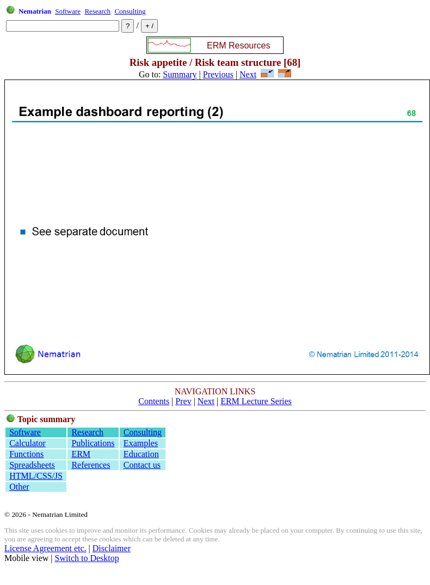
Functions (26, 454)
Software (68, 11)
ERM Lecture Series (256, 401)
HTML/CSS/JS (36, 475)
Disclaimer (112, 548)
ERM (80, 454)
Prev (183, 401)
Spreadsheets (32, 465)
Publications (92, 443)
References (90, 465)
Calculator (27, 443)
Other (19, 486)
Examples (141, 443)
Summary (179, 74)
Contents (153, 401)
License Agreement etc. (45, 548)
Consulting (129, 11)
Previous (218, 74)
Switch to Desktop (87, 558)
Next (247, 74)
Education (141, 454)
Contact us (142, 465)
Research (97, 11)
